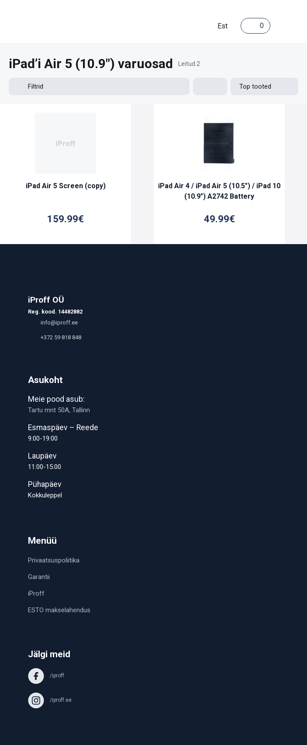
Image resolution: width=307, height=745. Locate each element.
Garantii (39, 577)
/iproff (46, 676)
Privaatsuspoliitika (53, 560)
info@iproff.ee (53, 322)
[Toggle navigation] (279, 26)
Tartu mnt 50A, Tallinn (59, 410)
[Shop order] (264, 86)
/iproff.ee (50, 700)
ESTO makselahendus (59, 610)
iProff (36, 593)
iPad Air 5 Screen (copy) (66, 186)
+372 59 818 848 (54, 337)
